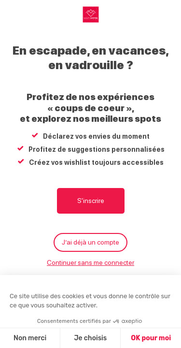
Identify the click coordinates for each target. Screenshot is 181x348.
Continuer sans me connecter (90, 262)
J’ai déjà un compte (90, 242)
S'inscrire (90, 200)
